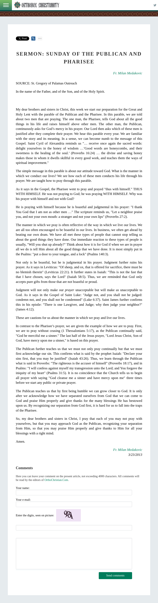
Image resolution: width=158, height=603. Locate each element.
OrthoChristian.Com (56, 480)
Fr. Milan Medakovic (127, 73)
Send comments (115, 575)
